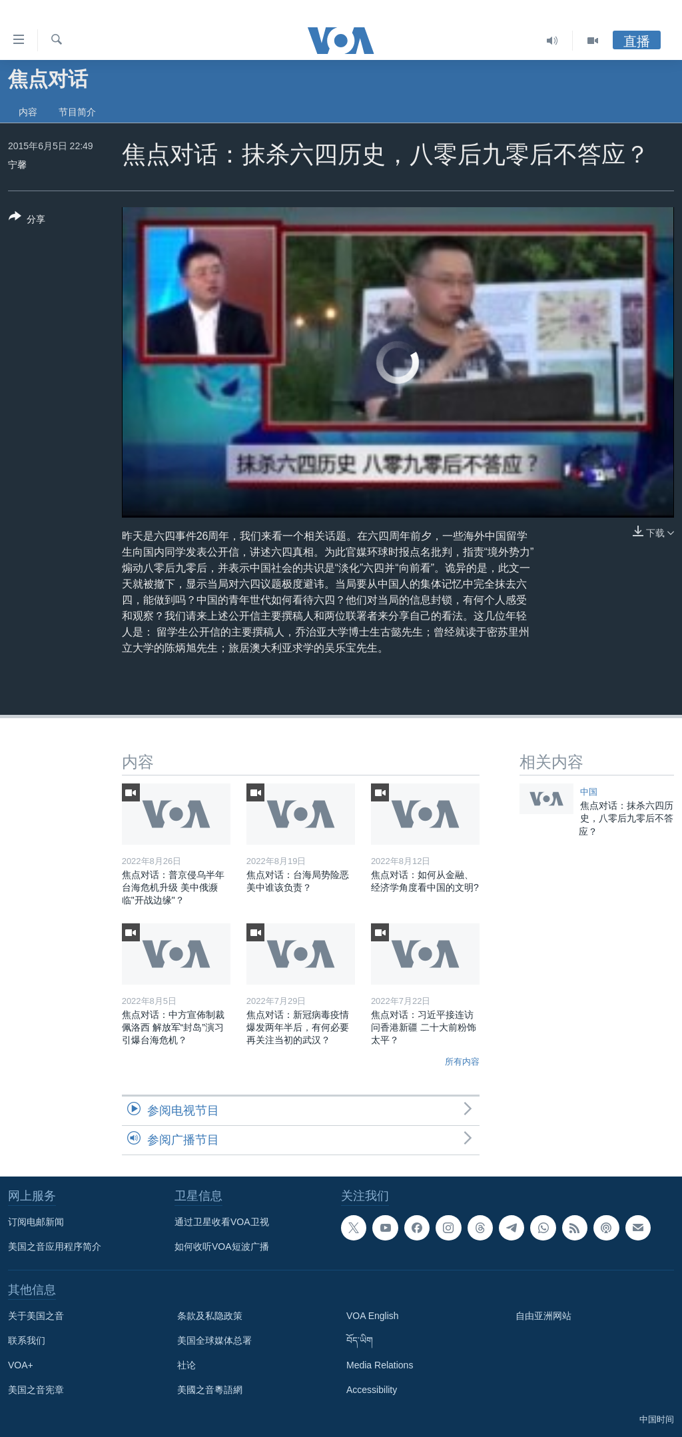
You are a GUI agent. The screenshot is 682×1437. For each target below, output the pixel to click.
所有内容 (462, 1062)
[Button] (27, 220)
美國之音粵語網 (209, 1389)
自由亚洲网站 (543, 1315)
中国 (588, 792)
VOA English (372, 1315)
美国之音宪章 (36, 1389)
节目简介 (77, 112)
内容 (28, 112)
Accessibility (371, 1389)
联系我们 (26, 1340)
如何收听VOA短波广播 (221, 1246)
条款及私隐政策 (209, 1315)
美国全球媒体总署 (214, 1340)
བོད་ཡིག (359, 1340)
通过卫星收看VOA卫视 (221, 1221)
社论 (186, 1365)
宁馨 (17, 164)
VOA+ (20, 1365)
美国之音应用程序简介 (54, 1246)
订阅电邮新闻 (36, 1221)
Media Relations (379, 1365)
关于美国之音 (36, 1315)
